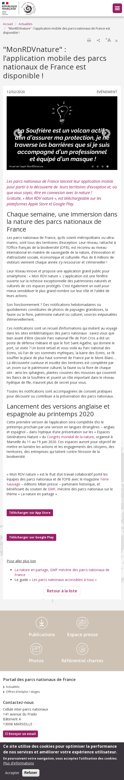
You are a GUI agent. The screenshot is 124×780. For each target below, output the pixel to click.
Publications (42, 634)
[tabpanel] (62, 133)
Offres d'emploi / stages (23, 692)
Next (106, 134)
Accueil (8, 24)
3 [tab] (102, 166)
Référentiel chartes (82, 661)
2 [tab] (97, 166)
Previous (18, 134)
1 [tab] (92, 166)
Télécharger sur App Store (30, 513)
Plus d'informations (18, 763)
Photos (36, 661)
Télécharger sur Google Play (31, 537)
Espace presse (82, 634)
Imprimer (89, 40)
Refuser (30, 773)
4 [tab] (107, 166)
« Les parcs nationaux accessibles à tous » (63, 579)
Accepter (12, 772)
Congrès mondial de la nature (70, 436)
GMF (51, 489)
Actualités (25, 24)
